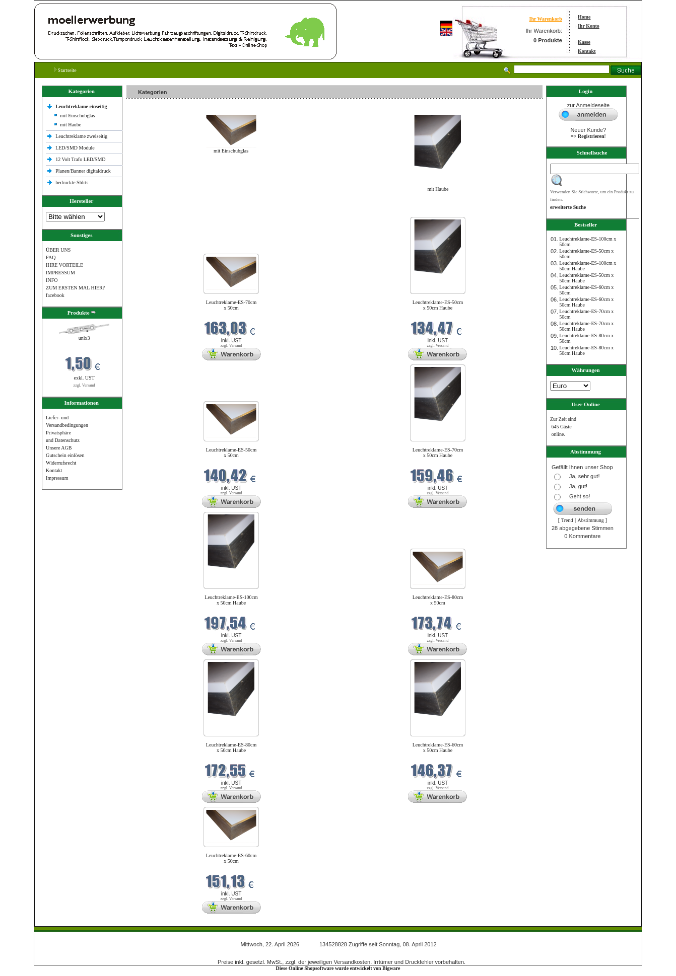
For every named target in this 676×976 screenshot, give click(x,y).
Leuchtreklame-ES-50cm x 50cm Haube (438, 305)
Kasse (584, 42)
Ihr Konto (588, 26)
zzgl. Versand (84, 385)
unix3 (84, 338)
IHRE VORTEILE (64, 265)
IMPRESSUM (60, 272)
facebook (55, 295)
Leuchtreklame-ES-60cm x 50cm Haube (438, 747)
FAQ (50, 257)
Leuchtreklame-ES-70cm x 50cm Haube (438, 452)
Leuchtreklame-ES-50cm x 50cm (231, 452)
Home (584, 17)
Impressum (57, 478)
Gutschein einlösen (65, 455)
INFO (51, 280)
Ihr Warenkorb (545, 19)
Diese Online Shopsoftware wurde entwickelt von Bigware (338, 968)
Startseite (65, 70)
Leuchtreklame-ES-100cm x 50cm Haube (231, 600)
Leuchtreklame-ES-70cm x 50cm (231, 305)
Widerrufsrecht (61, 463)
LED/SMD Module (75, 148)
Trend (567, 520)
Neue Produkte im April (153, 210)
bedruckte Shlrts (71, 182)
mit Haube (70, 124)
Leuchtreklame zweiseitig (82, 136)
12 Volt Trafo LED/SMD (80, 159)
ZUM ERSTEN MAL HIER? (75, 287)
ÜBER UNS (58, 250)
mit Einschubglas (77, 115)
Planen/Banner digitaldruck (83, 171)
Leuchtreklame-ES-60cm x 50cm (231, 858)
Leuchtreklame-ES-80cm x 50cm (438, 600)
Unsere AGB (59, 448)
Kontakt (587, 51)
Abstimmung (591, 520)
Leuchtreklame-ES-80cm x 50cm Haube (231, 747)
